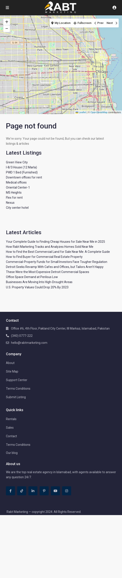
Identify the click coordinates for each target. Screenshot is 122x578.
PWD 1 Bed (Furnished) (22, 172)
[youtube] (55, 490)
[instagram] (66, 490)
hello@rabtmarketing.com (29, 342)
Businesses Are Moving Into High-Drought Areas (39, 282)
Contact (11, 436)
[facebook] (10, 490)
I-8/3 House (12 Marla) (21, 167)
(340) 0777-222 (22, 335)
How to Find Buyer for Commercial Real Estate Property (44, 257)
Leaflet (81, 112)
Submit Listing (16, 397)
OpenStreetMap (99, 112)
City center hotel (17, 207)
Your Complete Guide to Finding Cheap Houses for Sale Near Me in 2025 (55, 241)
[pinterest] (44, 490)
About (10, 363)
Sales (10, 427)
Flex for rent (14, 197)
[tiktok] (21, 490)
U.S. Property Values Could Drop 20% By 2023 (37, 287)
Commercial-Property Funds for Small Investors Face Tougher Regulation (56, 262)
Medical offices (16, 182)
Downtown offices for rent (24, 177)
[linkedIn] (32, 490)
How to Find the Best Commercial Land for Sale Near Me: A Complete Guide (58, 251)
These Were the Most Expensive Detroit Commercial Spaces (47, 272)
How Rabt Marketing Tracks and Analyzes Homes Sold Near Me (49, 246)
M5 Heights (14, 192)
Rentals (11, 419)
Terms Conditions (18, 388)
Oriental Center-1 (18, 187)
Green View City (17, 162)
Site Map (12, 371)
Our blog (12, 453)
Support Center (16, 380)
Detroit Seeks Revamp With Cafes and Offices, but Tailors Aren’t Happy (55, 267)
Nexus (10, 202)
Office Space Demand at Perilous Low (32, 277)
